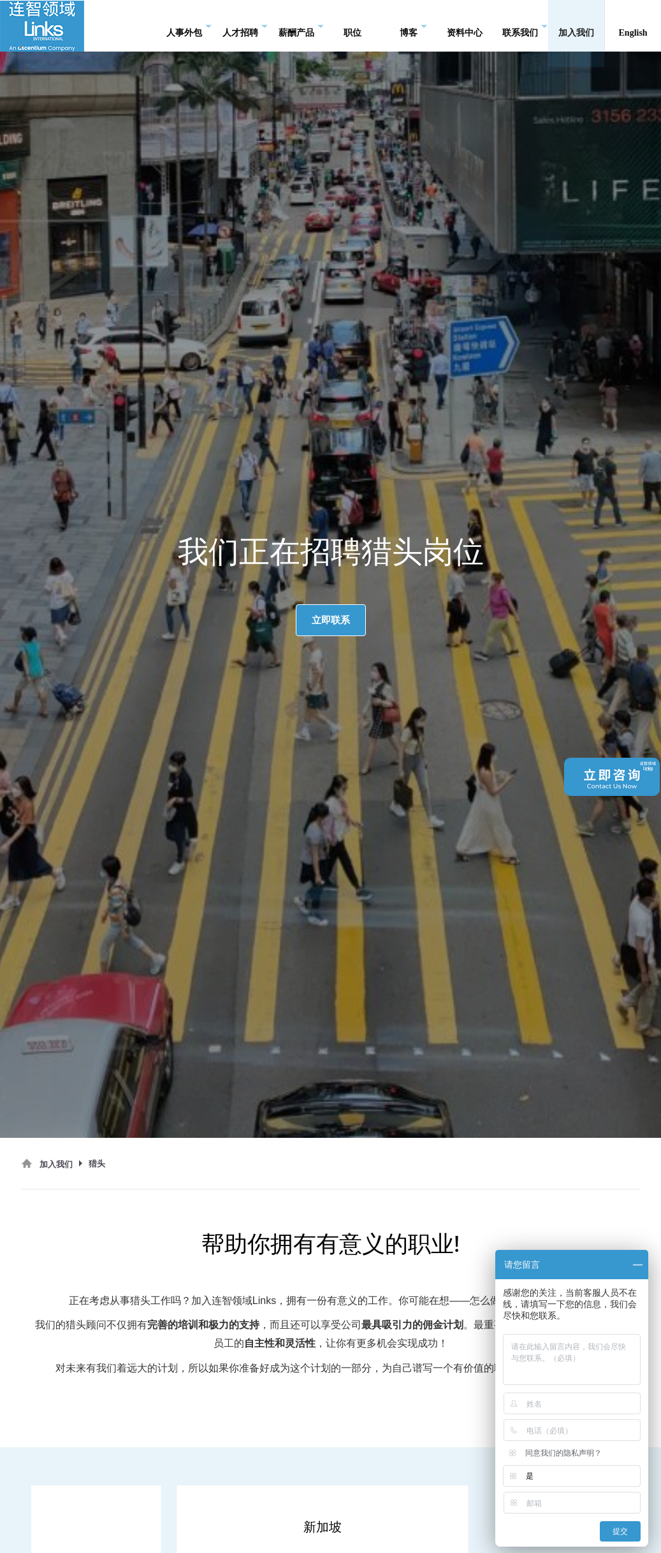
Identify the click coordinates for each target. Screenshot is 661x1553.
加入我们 (576, 25)
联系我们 (525, 25)
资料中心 (465, 25)
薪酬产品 (301, 25)
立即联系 (331, 619)
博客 (413, 25)
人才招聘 (245, 25)
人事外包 (189, 25)
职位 (352, 25)
